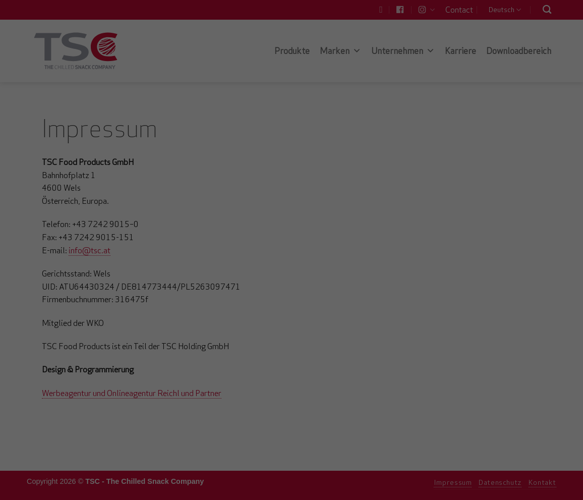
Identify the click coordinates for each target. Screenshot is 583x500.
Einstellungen (181, 130)
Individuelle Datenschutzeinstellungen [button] (292, 246)
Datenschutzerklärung (228, 120)
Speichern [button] (292, 216)
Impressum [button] (356, 269)
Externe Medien (384, 152)
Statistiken (279, 152)
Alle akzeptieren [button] (291, 187)
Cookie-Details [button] (233, 269)
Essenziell (183, 152)
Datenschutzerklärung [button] (298, 269)
